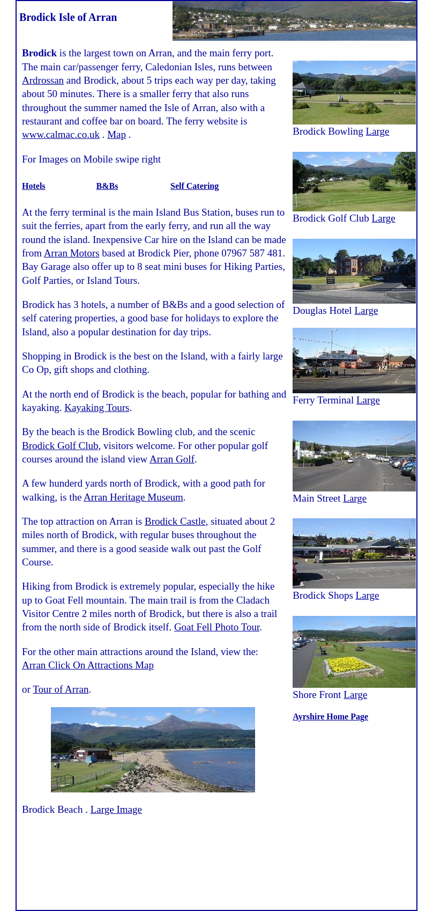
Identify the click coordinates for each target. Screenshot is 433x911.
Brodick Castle (175, 521)
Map (116, 134)
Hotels (34, 185)
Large (378, 131)
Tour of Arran (60, 689)
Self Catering (194, 185)
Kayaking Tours (96, 407)
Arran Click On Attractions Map (88, 665)
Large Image (116, 809)
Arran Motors (72, 253)
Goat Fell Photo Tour (216, 627)
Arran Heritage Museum (133, 497)
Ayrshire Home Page (330, 716)
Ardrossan (43, 80)
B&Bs (107, 185)
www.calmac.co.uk (61, 134)
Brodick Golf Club (60, 445)
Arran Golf (172, 459)
